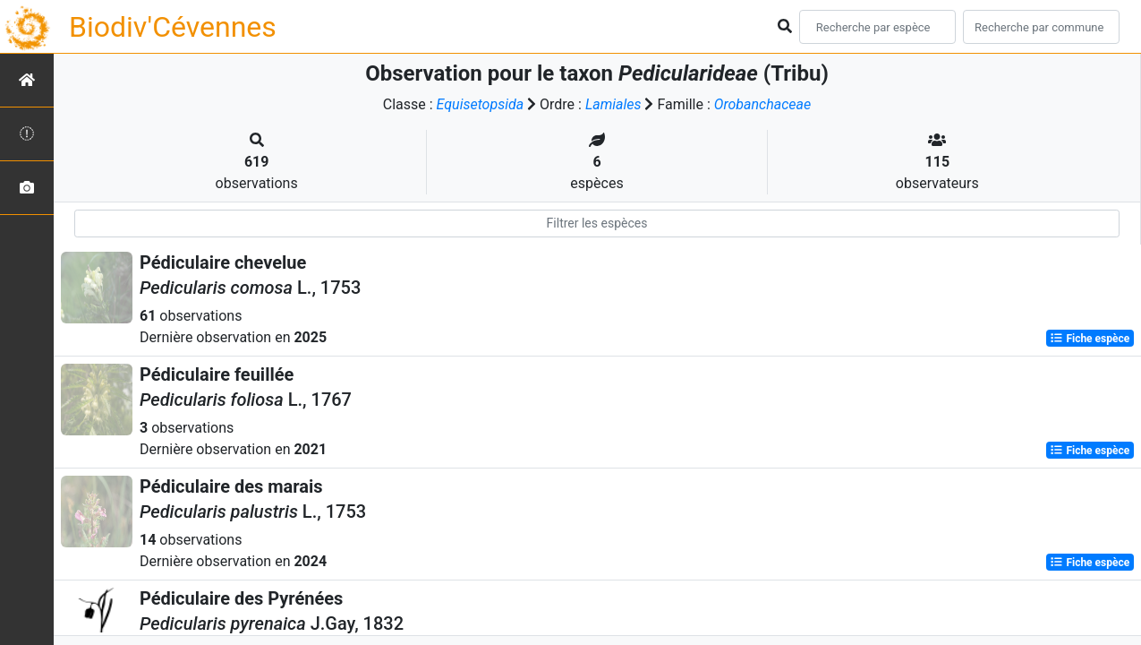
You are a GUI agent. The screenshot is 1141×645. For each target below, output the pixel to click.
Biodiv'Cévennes (173, 27)
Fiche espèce (1089, 338)
